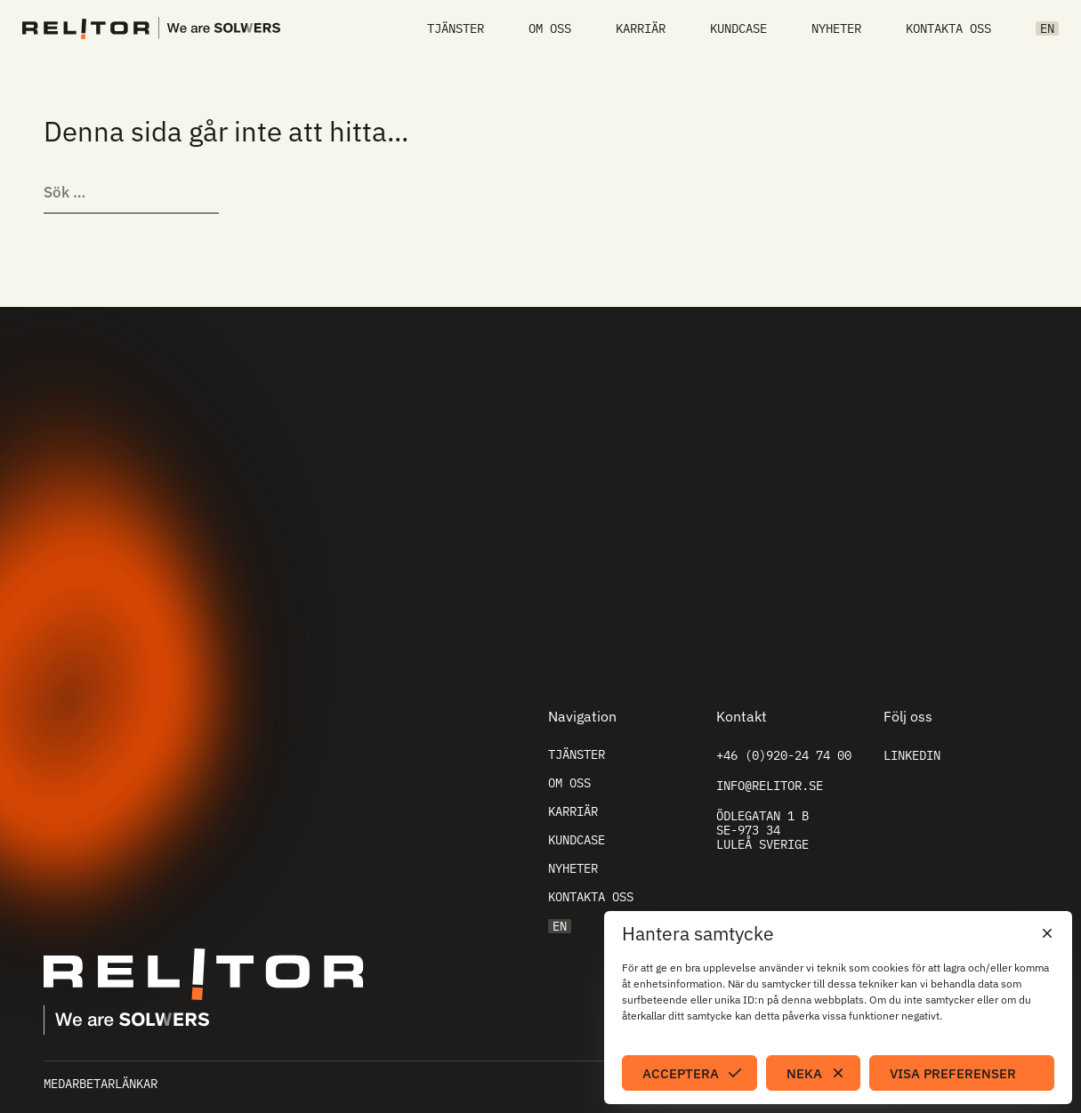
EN (1047, 28)
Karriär (641, 28)
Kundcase (738, 28)
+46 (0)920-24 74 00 (783, 755)
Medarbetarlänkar (100, 1084)
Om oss (549, 28)
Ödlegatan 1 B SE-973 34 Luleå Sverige (762, 830)
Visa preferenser (953, 1073)
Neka (804, 1073)
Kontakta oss (948, 28)
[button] (1045, 933)
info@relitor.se (769, 785)
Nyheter (836, 28)
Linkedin (911, 755)
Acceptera (680, 1073)
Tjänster (455, 28)
